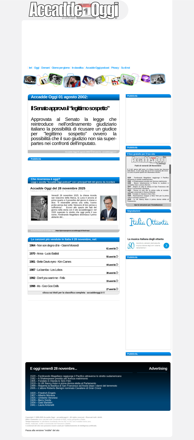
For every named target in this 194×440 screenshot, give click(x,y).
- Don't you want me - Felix (47, 278)
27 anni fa (112, 289)
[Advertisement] (97, 41)
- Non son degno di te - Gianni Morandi (53, 245)
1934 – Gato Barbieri (41, 402)
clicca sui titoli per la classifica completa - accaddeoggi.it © (73, 292)
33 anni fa (112, 281)
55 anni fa (112, 256)
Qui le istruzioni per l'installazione (148, 205)
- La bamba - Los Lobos (45, 269)
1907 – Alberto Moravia (42, 395)
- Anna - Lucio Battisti (44, 253)
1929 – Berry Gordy (40, 400)
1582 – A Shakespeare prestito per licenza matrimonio (59, 378)
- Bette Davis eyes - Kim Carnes (50, 261)
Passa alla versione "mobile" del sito (42, 430)
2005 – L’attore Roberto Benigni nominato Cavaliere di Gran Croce (65, 388)
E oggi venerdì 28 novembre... (53, 368)
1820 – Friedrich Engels (43, 393)
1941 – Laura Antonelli (42, 405)
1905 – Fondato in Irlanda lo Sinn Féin (50, 381)
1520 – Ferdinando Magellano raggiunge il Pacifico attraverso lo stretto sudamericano (76, 376)
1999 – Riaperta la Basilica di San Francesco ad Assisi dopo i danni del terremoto (73, 385)
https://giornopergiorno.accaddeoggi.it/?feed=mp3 (72, 230)
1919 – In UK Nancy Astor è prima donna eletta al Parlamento (63, 383)
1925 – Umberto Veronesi (43, 397)
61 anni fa (112, 248)
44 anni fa (112, 264)
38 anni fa (112, 273)
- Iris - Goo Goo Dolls (44, 286)
